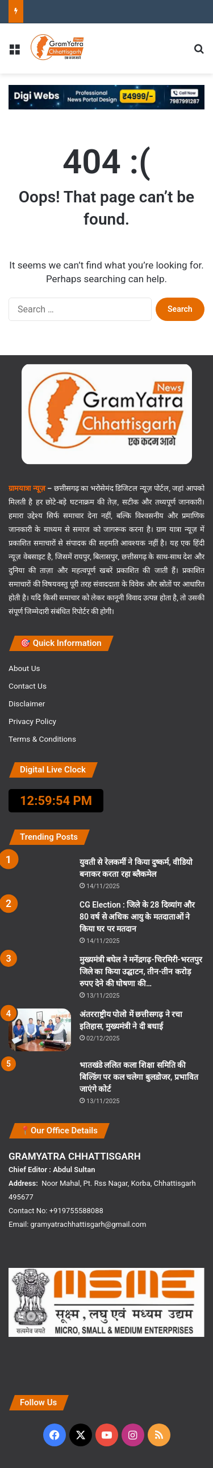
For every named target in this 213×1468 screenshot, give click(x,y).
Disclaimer (27, 703)
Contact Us (28, 685)
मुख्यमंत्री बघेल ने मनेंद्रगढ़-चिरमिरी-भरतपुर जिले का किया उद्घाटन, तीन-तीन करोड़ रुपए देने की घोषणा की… (141, 971)
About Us (24, 668)
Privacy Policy (32, 721)
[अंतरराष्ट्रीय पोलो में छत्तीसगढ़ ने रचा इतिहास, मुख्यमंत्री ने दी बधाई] (40, 1030)
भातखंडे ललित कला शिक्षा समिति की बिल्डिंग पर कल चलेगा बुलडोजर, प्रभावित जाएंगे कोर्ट (139, 1076)
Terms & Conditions (42, 738)
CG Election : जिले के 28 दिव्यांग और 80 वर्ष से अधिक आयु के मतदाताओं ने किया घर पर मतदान (137, 916)
